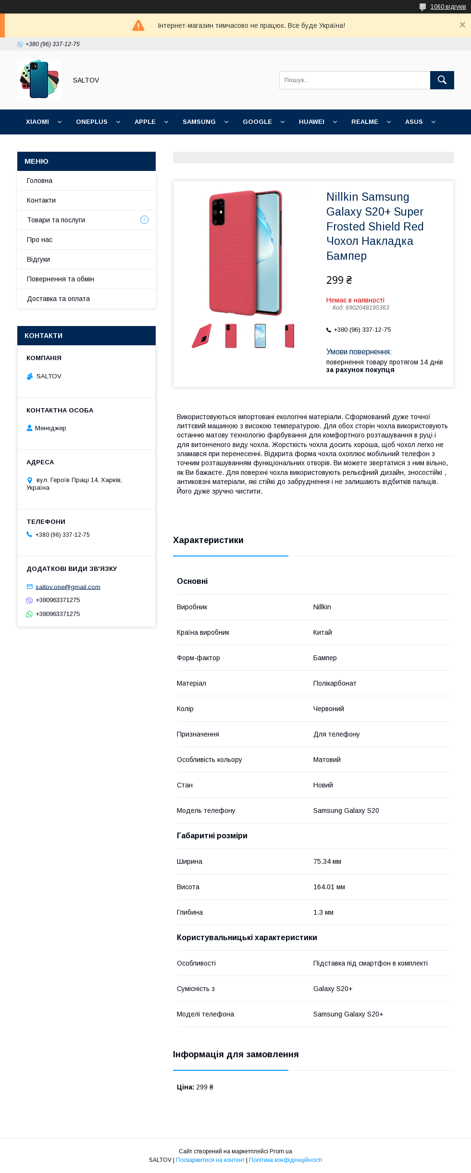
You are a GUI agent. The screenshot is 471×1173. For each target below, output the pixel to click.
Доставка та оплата (58, 298)
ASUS (414, 121)
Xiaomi (37, 121)
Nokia (36, 146)
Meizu (84, 146)
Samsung (199, 121)
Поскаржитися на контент (210, 1160)
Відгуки (38, 259)
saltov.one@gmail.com (68, 586)
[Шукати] (442, 80)
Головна (39, 180)
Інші (119, 146)
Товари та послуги (56, 220)
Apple (145, 121)
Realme (364, 121)
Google (257, 121)
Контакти (41, 200)
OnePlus (92, 121)
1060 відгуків (448, 6)
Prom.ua (281, 1151)
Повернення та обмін (60, 279)
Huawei (311, 121)
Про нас (39, 239)
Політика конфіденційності (285, 1160)
